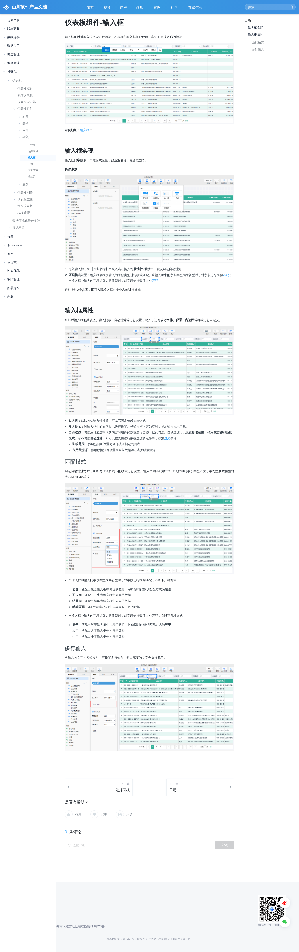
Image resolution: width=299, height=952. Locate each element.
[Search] (270, 7)
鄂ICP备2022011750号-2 (121, 939)
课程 (123, 7)
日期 (30, 164)
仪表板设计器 (26, 102)
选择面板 (33, 151)
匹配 (226, 275)
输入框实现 (255, 28)
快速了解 (13, 20)
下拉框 (31, 145)
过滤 (167, 438)
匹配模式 (258, 42)
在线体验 (195, 9)
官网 (158, 9)
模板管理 (23, 212)
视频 (107, 7)
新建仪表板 (25, 95)
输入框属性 (255, 34)
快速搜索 (33, 170)
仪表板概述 (25, 88)
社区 (175, 9)
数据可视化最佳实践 (26, 220)
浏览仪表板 (25, 206)
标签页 (31, 176)
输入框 (31, 157)
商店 (140, 9)
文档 (90, 7)
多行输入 (258, 49)
